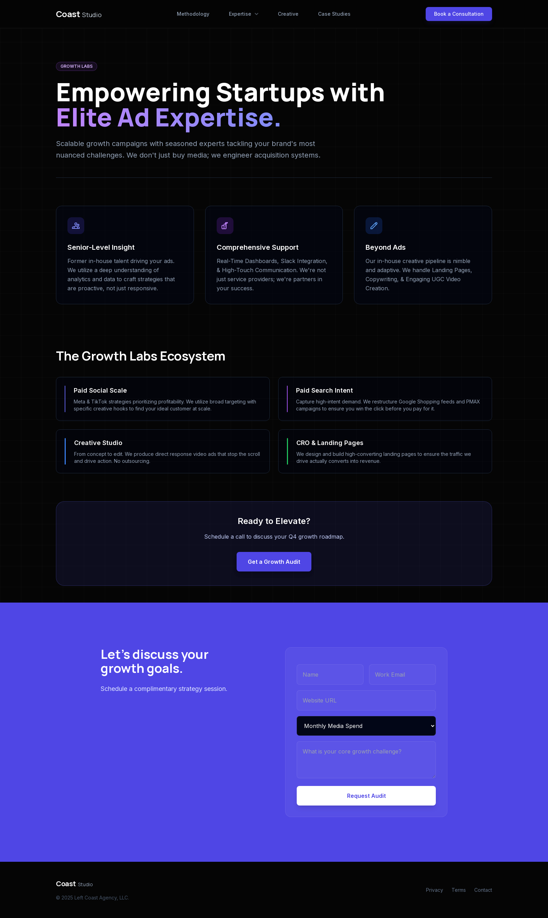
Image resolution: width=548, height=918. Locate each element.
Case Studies (334, 14)
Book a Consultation (459, 14)
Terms (459, 890)
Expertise (243, 14)
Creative (288, 14)
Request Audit (366, 795)
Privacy (434, 890)
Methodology (193, 14)
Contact (483, 890)
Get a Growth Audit (274, 561)
